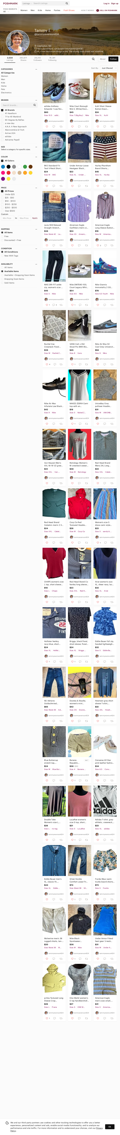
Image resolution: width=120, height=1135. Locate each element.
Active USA (8, 133)
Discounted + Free (11, 240)
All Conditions (9, 252)
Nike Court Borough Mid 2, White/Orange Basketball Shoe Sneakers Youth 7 (79, 107)
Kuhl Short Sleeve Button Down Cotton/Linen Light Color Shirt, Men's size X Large (103, 107)
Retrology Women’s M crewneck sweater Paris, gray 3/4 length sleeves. (79, 464)
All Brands (8, 110)
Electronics (6, 92)
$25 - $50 (7, 197)
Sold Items (7, 283)
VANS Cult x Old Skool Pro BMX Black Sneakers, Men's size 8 (79, 345)
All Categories (7, 73)
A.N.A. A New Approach (14, 126)
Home (48, 10)
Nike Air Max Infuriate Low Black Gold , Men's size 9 (53, 405)
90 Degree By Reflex (12, 120)
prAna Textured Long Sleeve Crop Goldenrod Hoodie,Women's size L (53, 999)
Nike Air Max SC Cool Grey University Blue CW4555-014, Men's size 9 (104, 345)
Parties (57, 10)
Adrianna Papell (10, 140)
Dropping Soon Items (12, 279)
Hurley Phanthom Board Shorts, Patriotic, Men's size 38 (104, 167)
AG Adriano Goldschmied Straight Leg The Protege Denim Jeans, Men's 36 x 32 (53, 702)
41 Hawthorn (9, 113)
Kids (40, 10)
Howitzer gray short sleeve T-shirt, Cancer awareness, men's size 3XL (104, 702)
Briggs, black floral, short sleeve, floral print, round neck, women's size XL (79, 642)
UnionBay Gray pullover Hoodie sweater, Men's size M (104, 405)
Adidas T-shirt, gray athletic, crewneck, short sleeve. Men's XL (104, 821)
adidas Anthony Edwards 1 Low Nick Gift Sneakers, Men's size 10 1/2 (53, 107)
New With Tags (9, 255)
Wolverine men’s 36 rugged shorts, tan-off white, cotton (53, 940)
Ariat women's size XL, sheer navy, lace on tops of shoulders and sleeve (104, 583)
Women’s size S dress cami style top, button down (103, 523)
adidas (6, 136)
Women (24, 10)
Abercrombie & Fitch (12, 130)
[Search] (49, 3)
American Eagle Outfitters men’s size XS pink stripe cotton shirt (79, 226)
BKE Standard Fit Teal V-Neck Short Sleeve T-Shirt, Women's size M (52, 167)
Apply (35, 218)
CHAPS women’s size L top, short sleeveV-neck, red (54, 583)
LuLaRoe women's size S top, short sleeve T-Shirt (78, 821)
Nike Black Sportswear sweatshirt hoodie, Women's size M (78, 940)
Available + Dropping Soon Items (18, 275)
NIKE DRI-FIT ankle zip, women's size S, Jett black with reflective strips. (53, 286)
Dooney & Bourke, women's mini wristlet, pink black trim (78, 702)
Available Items (10, 271)
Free (5, 236)
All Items (7, 232)
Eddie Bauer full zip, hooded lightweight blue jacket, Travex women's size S (104, 642)
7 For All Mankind (11, 116)
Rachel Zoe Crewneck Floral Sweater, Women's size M (52, 345)
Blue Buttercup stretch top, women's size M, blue (51, 761)
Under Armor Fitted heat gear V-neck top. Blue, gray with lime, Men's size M (104, 940)
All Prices (7, 191)
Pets (3, 89)
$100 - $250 (9, 204)
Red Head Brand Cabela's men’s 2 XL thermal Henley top (53, 523)
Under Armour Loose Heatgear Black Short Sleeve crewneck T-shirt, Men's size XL (79, 167)
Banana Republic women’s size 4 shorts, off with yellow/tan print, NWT (76, 761)
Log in (107, 3)
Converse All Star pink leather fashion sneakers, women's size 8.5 (104, 761)
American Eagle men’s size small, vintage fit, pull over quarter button (104, 999)
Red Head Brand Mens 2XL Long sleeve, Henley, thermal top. (102, 464)
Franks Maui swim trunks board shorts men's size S (104, 880)
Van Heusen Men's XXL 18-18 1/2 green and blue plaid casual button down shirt (53, 464)
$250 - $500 (9, 207)
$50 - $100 (8, 201)
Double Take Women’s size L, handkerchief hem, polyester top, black (53, 821)
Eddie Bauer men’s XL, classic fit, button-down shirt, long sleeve (53, 880)
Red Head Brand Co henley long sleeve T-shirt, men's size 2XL (79, 583)
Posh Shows (69, 10)
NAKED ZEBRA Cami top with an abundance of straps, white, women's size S (79, 405)
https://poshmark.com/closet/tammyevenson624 (59, 48)
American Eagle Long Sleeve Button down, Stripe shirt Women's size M (104, 226)
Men (33, 10)
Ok (109, 1127)
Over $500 (8, 211)
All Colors (7, 160)
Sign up (114, 3)
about (102, 59)
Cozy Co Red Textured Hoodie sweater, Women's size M (78, 523)
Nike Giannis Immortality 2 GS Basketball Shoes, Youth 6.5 (103, 286)
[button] (28, 3)
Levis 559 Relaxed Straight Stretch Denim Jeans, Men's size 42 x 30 (53, 226)
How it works (87, 10)
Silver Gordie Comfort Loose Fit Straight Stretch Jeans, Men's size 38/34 (78, 880)
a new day (7, 123)
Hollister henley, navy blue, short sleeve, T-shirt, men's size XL (51, 642)
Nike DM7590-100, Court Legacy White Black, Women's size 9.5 (79, 286)
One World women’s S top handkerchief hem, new (79, 999)
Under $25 (8, 194)
